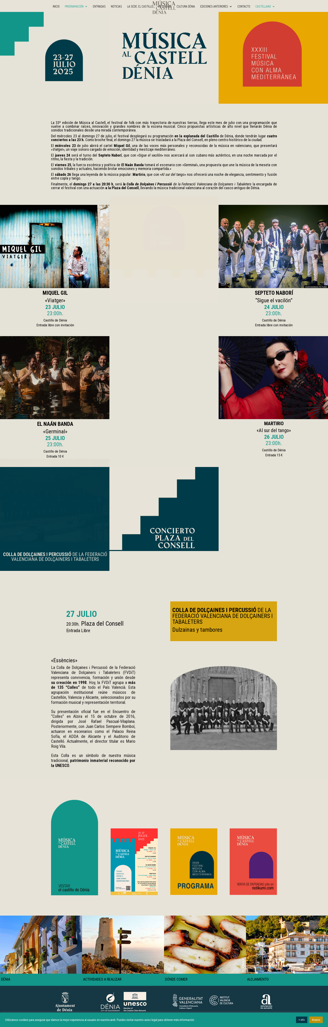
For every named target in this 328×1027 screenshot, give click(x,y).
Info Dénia (164, 6)
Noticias (116, 6)
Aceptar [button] (316, 1019)
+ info (302, 1019)
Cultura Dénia (186, 6)
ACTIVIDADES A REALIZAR (102, 979)
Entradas (99, 6)
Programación (74, 6)
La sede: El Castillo (140, 6)
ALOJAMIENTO (258, 979)
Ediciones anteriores (214, 6)
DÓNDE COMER (176, 979)
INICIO (56, 6)
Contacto (243, 6)
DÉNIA (5, 979)
